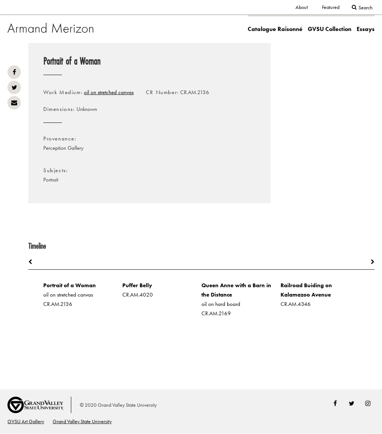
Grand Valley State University (82, 421)
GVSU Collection (329, 28)
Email (14, 102)
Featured (330, 7)
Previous (34, 261)
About (301, 7)
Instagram (367, 403)
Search (365, 7)
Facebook (14, 72)
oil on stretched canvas (109, 92)
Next (369, 261)
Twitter (14, 87)
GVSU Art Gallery (25, 421)
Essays (366, 28)
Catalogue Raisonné (275, 28)
